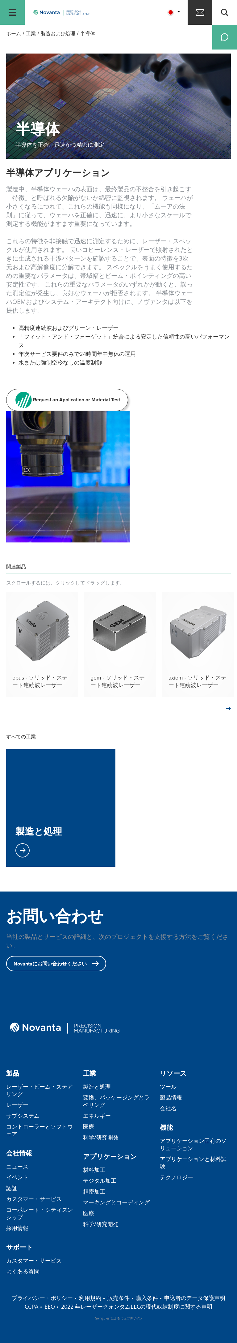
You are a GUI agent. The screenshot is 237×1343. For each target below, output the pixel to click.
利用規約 (90, 1298)
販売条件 (118, 1298)
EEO (49, 1306)
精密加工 (94, 1191)
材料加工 (94, 1169)
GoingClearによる (107, 1318)
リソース (173, 1073)
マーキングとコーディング (116, 1202)
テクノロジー (176, 1177)
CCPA (31, 1306)
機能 (166, 1127)
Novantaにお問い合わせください (56, 963)
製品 (12, 1073)
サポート (19, 1247)
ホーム (13, 34)
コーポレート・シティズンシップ (39, 1213)
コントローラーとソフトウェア (39, 1130)
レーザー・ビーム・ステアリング (39, 1090)
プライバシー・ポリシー (42, 1298)
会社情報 (19, 1153)
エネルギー (97, 1115)
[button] (173, 12)
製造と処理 (97, 1086)
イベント (17, 1177)
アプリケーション (110, 1156)
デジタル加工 (99, 1180)
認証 (11, 1188)
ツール (168, 1086)
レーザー (17, 1104)
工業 (31, 34)
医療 (88, 1126)
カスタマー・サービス (34, 1199)
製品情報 (171, 1097)
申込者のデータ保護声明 (194, 1298)
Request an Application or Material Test (67, 400)
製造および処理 (58, 34)
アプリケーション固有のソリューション (193, 1144)
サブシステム (23, 1115)
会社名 (168, 1108)
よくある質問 (23, 1271)
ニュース (17, 1166)
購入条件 (147, 1298)
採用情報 (17, 1228)
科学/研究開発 (100, 1137)
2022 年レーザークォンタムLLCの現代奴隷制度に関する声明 (136, 1306)
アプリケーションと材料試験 (193, 1162)
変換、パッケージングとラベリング (116, 1101)
